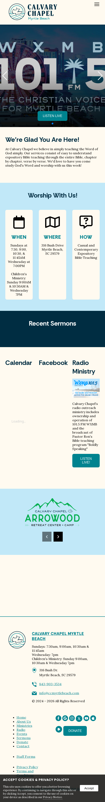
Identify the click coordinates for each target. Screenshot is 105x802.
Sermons (24, 738)
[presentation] (46, 537)
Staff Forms (26, 756)
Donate (22, 742)
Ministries (24, 726)
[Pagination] (52, 123)
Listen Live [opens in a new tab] (52, 116)
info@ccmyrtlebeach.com (59, 693)
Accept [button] (89, 788)
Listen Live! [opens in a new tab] (86, 460)
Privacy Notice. (53, 797)
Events (22, 734)
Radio (21, 730)
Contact (23, 746)
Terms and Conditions (25, 773)
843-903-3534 (50, 684)
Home (21, 717)
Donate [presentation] (75, 731)
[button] (100, 75)
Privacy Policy (27, 767)
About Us (24, 721)
